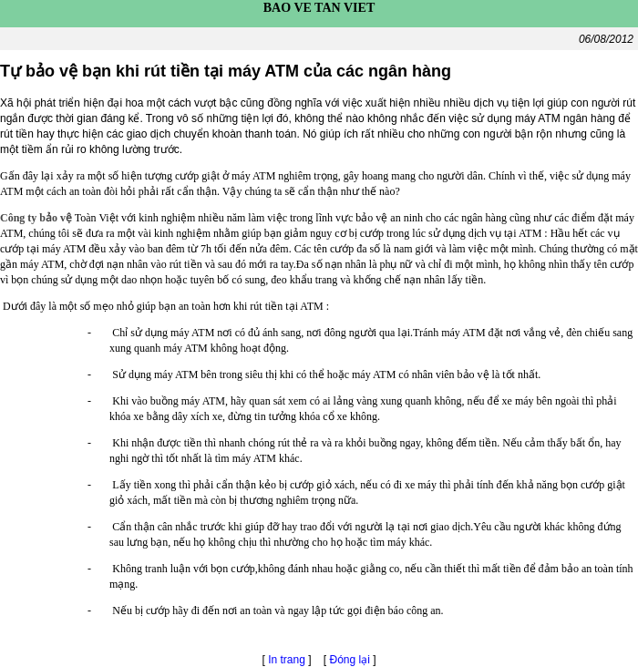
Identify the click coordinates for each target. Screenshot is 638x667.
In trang (286, 659)
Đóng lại (352, 659)
